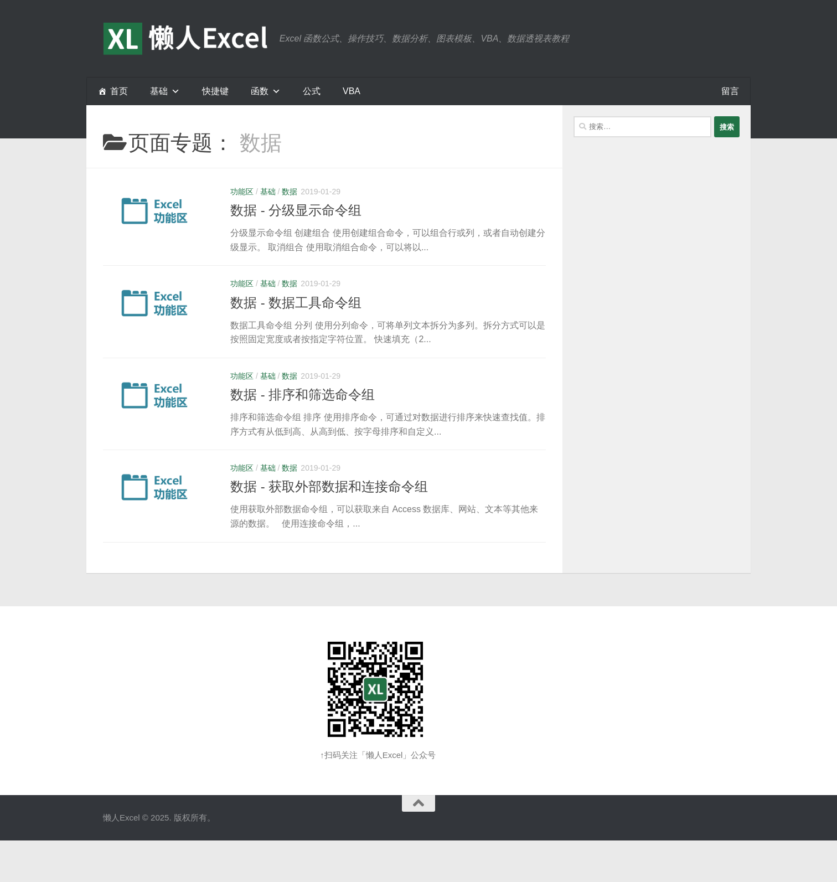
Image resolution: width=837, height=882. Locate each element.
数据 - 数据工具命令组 (295, 302)
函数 (259, 91)
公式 (312, 91)
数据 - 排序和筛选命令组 (302, 394)
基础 (268, 191)
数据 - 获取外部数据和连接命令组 (329, 486)
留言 (730, 91)
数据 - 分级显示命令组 (295, 210)
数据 (289, 191)
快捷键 (215, 91)
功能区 (242, 191)
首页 (119, 91)
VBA (351, 91)
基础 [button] (159, 91)
